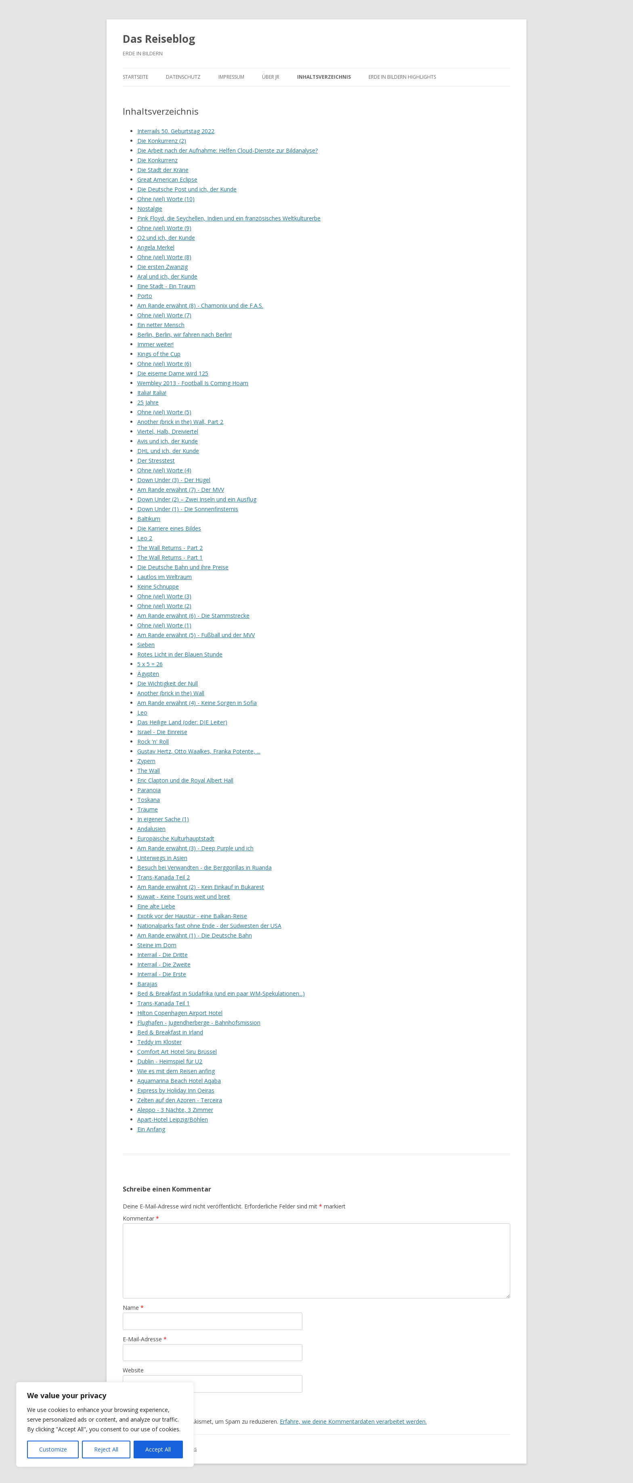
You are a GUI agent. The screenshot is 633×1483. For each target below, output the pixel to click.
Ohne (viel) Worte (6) (164, 363)
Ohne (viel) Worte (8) (164, 257)
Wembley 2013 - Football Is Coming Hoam (192, 383)
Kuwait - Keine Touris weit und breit (183, 896)
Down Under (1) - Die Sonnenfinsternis (187, 509)
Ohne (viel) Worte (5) (164, 412)
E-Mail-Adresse (145, 1339)
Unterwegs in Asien (162, 858)
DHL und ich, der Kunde (168, 451)
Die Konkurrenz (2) (161, 141)
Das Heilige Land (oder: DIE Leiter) (182, 722)
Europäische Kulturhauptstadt (175, 838)
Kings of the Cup (158, 354)
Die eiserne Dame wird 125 (172, 373)
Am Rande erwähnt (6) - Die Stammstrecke (193, 615)
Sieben (146, 644)
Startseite (135, 76)
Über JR (270, 76)
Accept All (158, 1449)
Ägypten (148, 674)
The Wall (148, 770)
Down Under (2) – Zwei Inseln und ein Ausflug (196, 499)
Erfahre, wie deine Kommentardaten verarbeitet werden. (353, 1421)
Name (133, 1307)
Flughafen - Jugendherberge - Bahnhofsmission (198, 1022)
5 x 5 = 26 (150, 664)
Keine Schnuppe (158, 586)
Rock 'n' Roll (153, 741)
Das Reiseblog (159, 38)
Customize (53, 1449)
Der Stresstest (156, 460)
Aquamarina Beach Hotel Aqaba (179, 1080)
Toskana (148, 799)
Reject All (106, 1449)
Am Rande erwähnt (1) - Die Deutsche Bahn (194, 935)
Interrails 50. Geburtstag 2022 (175, 131)
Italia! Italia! (151, 392)
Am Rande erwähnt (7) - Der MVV (180, 489)
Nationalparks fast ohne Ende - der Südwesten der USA (209, 925)
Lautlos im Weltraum (164, 577)
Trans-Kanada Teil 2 (163, 877)
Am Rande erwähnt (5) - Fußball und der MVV (196, 635)
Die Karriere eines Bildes (169, 528)
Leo (142, 712)
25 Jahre (148, 402)
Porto (144, 296)
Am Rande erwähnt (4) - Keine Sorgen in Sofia (197, 703)
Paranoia (149, 790)
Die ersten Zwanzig (162, 267)
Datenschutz (183, 76)
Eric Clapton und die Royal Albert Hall (185, 780)
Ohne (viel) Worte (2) (164, 606)
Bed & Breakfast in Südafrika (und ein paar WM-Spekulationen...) (221, 993)
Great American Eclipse (167, 179)
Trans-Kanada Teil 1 (163, 1003)
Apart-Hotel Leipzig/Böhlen (172, 1119)
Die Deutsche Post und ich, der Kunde (187, 189)
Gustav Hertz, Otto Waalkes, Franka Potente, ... (198, 751)
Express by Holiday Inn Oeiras (175, 1090)
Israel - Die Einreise (162, 732)
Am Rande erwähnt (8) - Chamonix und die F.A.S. (200, 305)
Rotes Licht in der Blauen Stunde (179, 654)
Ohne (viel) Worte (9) (164, 228)
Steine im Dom (156, 945)
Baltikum (148, 518)
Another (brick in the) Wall (170, 693)
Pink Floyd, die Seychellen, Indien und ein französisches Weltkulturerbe (229, 218)
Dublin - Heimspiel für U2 (169, 1061)
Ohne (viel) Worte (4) (164, 470)
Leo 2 (144, 538)
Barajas (147, 984)
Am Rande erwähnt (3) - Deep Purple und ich (195, 848)
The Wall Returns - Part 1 (170, 557)
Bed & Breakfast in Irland (170, 1032)
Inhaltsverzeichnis (324, 76)
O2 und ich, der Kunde (166, 237)
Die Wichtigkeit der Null (167, 683)
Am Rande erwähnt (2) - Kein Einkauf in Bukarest (200, 887)
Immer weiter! (155, 344)
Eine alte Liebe (156, 906)
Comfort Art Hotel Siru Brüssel (177, 1051)
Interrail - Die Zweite (164, 964)
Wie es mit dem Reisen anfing (176, 1071)
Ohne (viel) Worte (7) (164, 315)
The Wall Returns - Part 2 (170, 548)
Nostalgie (149, 208)
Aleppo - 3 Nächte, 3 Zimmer (175, 1110)
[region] (105, 1424)
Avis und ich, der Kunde (167, 441)
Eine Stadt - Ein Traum (166, 286)
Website (133, 1370)
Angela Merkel (155, 247)
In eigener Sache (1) (163, 819)
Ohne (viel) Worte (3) (164, 596)
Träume (147, 809)
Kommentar (141, 1218)
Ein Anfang (151, 1129)
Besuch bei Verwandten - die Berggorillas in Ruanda (204, 867)
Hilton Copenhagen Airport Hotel (179, 1013)
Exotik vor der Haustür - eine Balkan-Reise (192, 916)
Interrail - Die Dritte (162, 955)
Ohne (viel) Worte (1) (164, 625)
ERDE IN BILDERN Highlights (402, 76)
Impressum (231, 76)
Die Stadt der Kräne (163, 170)
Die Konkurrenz (157, 160)
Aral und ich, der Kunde (167, 276)
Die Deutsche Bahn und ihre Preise (182, 567)
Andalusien (151, 829)
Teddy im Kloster (159, 1042)
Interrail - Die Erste (161, 974)
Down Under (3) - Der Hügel (173, 480)
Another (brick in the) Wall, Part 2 (180, 422)
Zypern (146, 761)
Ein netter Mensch (160, 325)
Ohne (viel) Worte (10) (166, 199)
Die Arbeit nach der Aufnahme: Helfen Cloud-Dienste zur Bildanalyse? (227, 150)
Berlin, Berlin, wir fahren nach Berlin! (184, 334)
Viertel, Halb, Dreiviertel (167, 431)
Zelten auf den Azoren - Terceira (179, 1100)
